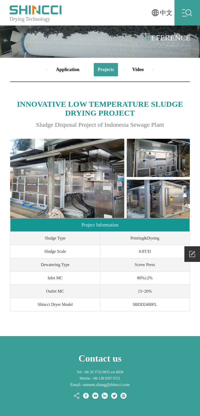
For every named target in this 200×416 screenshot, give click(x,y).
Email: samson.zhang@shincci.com (100, 384)
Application (67, 69)
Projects (106, 69)
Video (138, 69)
